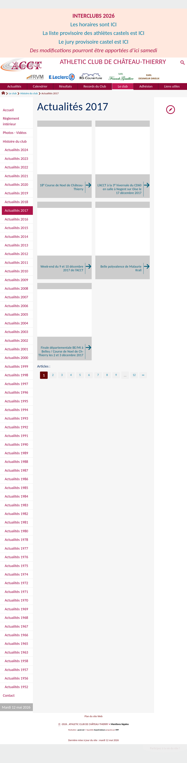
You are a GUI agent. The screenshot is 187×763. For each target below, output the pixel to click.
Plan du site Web (93, 717)
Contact (9, 695)
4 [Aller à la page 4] (71, 375)
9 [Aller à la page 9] (116, 375)
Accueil (8, 110)
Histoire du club (29, 93)
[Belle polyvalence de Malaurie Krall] (122, 240)
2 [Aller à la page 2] (53, 375)
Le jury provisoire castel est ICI (93, 41)
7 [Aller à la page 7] (98, 375)
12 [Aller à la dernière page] (134, 375)
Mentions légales (120, 726)
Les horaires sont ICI (93, 24)
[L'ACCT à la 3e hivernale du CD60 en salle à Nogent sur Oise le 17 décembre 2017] (122, 159)
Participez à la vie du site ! (165, 750)
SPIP (117, 732)
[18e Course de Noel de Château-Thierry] (64, 159)
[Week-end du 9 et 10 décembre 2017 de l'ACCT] (64, 240)
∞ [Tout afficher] (143, 375)
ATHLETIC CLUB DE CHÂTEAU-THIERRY (113, 61)
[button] (182, 63)
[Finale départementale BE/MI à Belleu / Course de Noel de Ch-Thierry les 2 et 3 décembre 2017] (64, 321)
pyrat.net (81, 732)
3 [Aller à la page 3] (62, 375)
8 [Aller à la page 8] (107, 375)
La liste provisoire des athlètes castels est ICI (93, 32)
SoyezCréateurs (99, 732)
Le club (13, 93)
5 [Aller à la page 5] (80, 375)
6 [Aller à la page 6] (89, 375)
